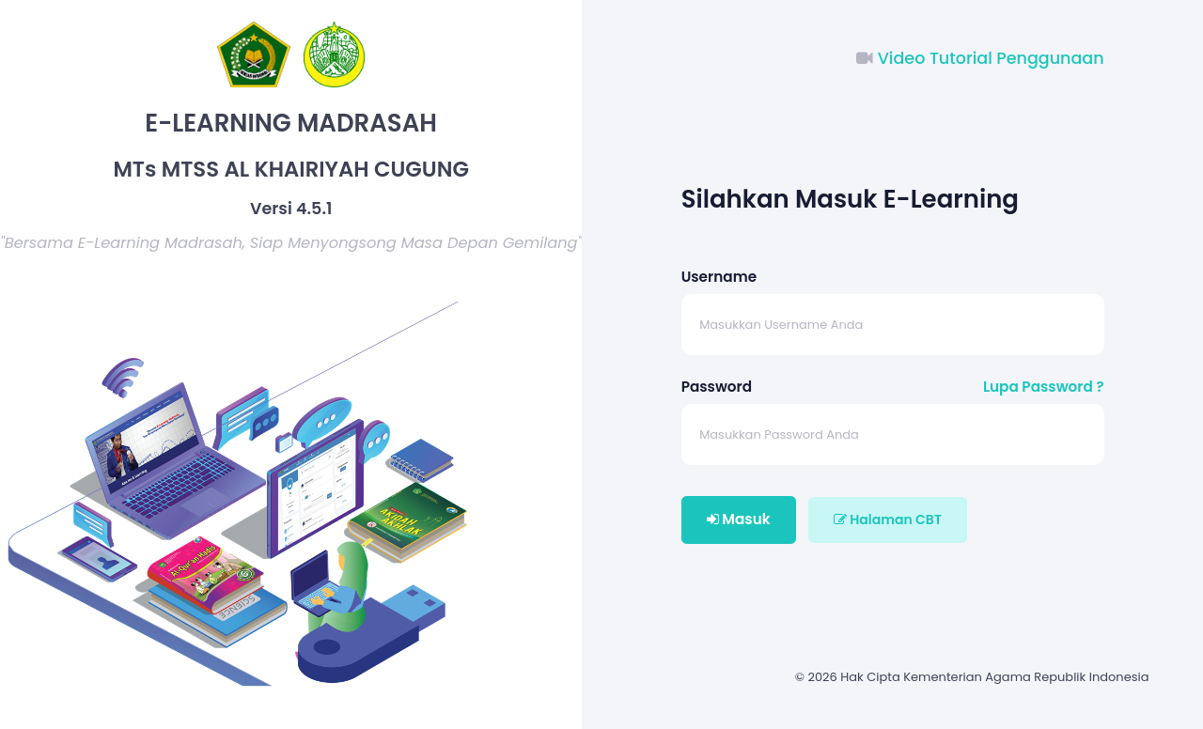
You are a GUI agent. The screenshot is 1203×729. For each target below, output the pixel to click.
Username (719, 277)
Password (716, 386)
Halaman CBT (888, 519)
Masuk (739, 519)
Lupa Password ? (1043, 386)
